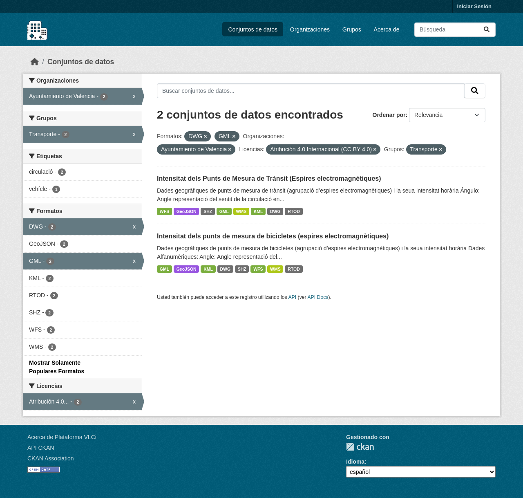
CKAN (360, 446)
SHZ (207, 211)
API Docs (317, 297)
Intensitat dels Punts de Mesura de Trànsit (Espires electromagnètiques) (269, 178)
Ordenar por (389, 115)
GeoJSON (187, 211)
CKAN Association (50, 458)
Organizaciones (310, 29)
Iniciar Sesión (474, 6)
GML (224, 211)
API (292, 297)
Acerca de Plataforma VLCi (61, 437)
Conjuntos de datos (252, 29)
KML (258, 211)
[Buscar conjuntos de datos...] (455, 29)
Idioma (355, 461)
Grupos (351, 29)
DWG (275, 211)
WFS (164, 211)
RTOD (294, 211)
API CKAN (40, 447)
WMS (241, 211)
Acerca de (387, 29)
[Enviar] (486, 29)
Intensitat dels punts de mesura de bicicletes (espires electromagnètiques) (273, 236)
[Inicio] (35, 62)
